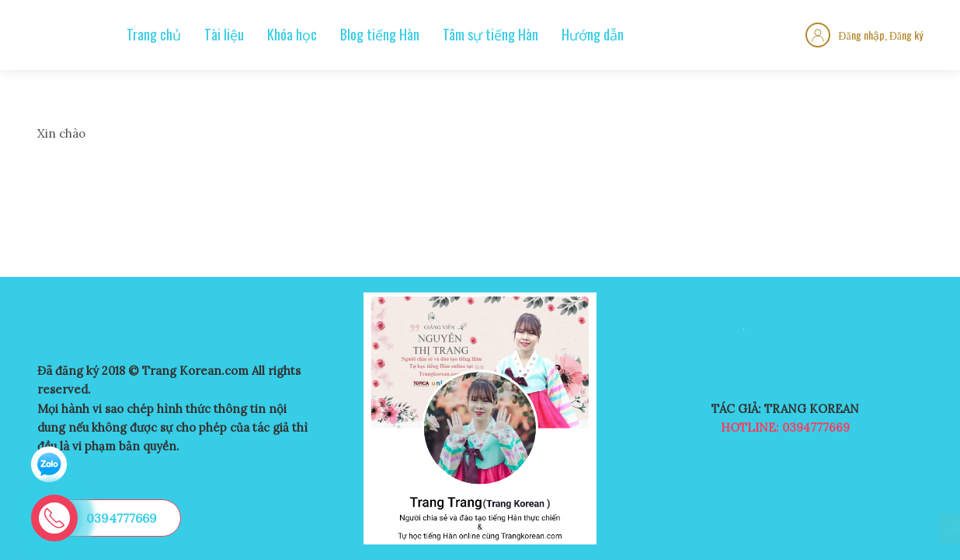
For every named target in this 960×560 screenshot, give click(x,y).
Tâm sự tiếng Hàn (490, 34)
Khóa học (292, 34)
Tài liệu (224, 34)
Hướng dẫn (593, 34)
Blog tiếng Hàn (379, 34)
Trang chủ (154, 34)
